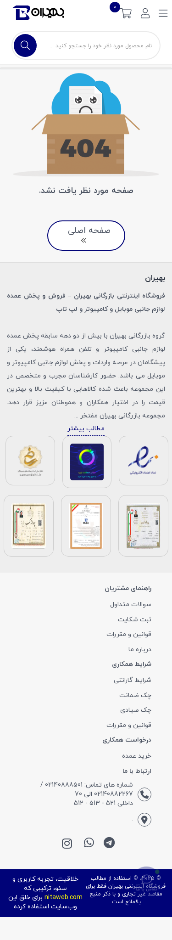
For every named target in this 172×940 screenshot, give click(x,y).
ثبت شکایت (134, 619)
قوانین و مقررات (128, 634)
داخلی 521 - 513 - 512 (103, 803)
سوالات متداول (130, 604)
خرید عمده (136, 756)
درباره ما (139, 649)
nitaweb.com (63, 897)
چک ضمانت (135, 695)
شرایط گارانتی (132, 680)
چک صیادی (135, 710)
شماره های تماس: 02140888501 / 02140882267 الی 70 (86, 790)
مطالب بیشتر (86, 428)
